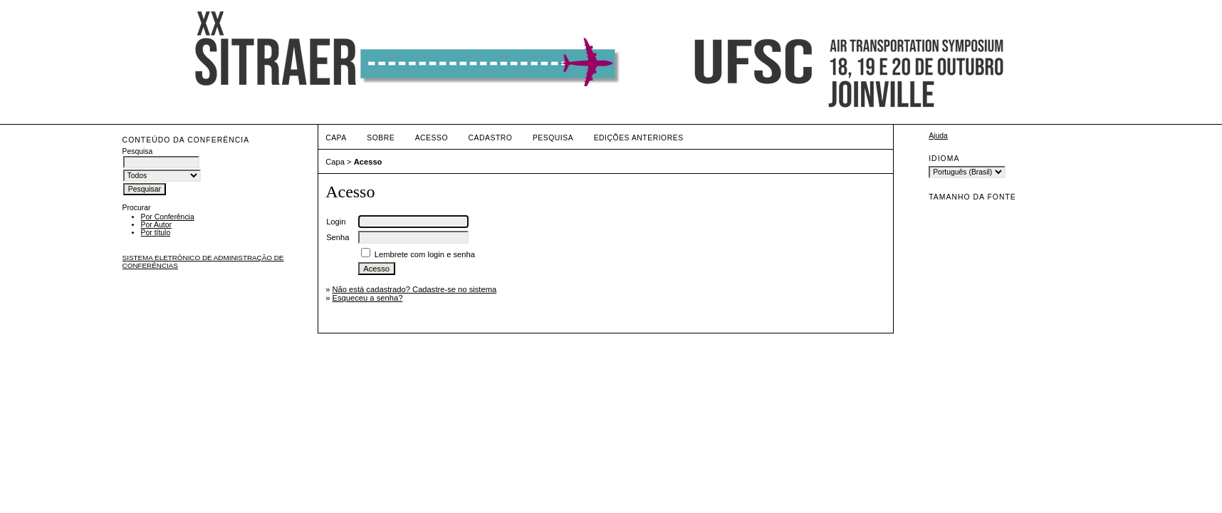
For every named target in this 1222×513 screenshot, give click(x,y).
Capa (336, 138)
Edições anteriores (639, 138)
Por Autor (156, 225)
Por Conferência (167, 217)
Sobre (381, 138)
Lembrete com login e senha (425, 254)
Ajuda (938, 136)
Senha (337, 237)
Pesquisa (553, 138)
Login (335, 221)
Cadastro (491, 138)
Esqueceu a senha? (367, 298)
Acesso (431, 138)
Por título (156, 233)
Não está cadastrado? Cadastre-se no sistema (414, 289)
